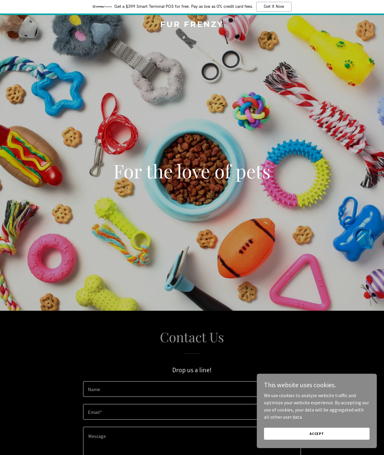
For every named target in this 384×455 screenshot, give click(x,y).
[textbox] (192, 389)
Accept (317, 433)
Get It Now (274, 6)
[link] (192, 25)
